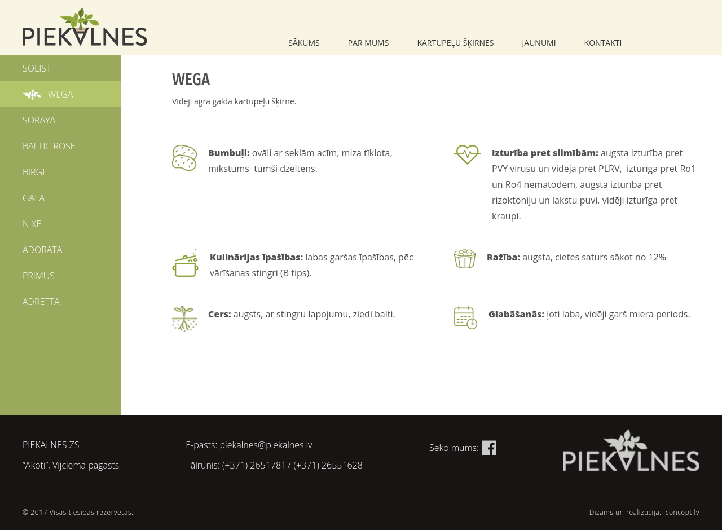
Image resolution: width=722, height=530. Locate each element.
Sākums (304, 43)
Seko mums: (462, 447)
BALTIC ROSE (49, 146)
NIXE (32, 224)
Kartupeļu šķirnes (455, 43)
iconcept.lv (681, 512)
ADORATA (42, 250)
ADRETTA (41, 301)
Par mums (368, 43)
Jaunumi (539, 43)
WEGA (60, 94)
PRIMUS (39, 276)
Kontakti (603, 43)
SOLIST (37, 68)
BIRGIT (36, 172)
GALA (34, 198)
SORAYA (39, 120)
